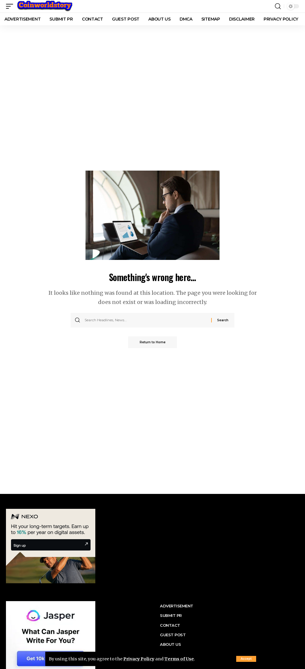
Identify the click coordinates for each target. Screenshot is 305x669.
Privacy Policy (139, 659)
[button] (246, 659)
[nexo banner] (50, 545)
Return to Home (153, 342)
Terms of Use (180, 659)
